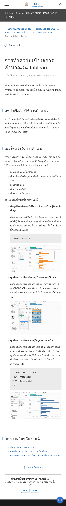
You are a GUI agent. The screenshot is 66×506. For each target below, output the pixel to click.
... (31, 32)
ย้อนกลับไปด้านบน (33, 467)
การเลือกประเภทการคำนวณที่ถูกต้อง (28, 451)
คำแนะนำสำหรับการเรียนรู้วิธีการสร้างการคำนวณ (35, 455)
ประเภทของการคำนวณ (22, 447)
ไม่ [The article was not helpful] (35, 490)
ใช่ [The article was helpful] (25, 490)
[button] (7, 4)
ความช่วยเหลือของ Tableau (18, 29)
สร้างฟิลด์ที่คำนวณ (43, 32)
